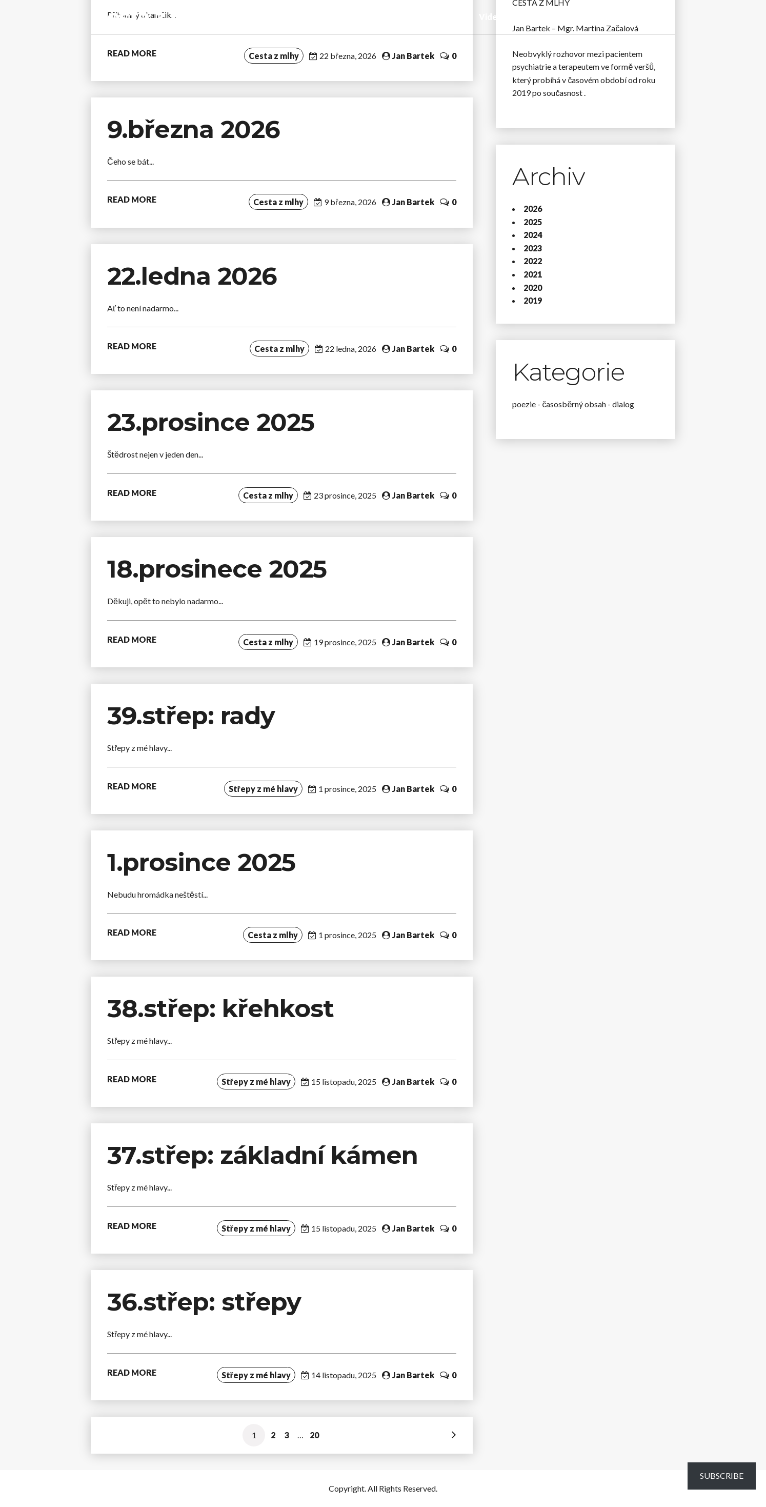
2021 (532, 274)
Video (490, 17)
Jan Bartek (413, 56)
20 (314, 1435)
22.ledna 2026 (192, 276)
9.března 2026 (193, 129)
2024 (532, 235)
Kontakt (655, 17)
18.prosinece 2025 (217, 569)
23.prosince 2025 (210, 422)
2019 (532, 300)
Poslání (578, 17)
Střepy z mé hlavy (357, 17)
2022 (532, 261)
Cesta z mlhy (158, 16)
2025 (532, 222)
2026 (532, 208)
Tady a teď (420, 17)
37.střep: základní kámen (266, 1155)
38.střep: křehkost (223, 1008)
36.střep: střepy (204, 1302)
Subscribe (721, 1475)
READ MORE (131, 53)
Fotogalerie (533, 17)
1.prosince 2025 (201, 862)
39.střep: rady (191, 715)
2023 (532, 248)
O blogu (616, 17)
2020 (532, 287)
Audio (460, 17)
